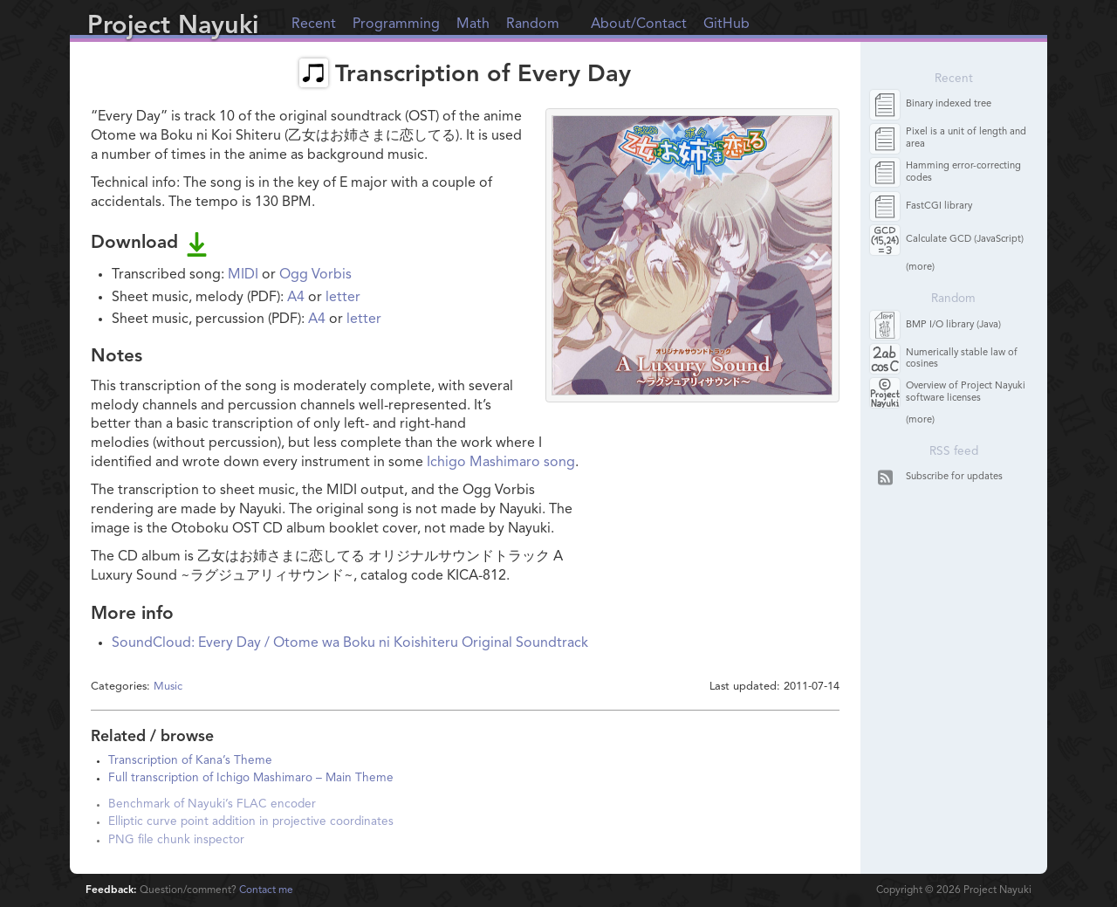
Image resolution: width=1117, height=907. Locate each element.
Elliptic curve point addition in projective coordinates (251, 822)
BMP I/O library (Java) (953, 325)
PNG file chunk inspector (176, 840)
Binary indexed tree (948, 104)
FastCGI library (939, 206)
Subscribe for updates (954, 477)
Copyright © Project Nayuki (953, 890)
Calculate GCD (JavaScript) (965, 239)
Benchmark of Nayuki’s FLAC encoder (212, 804)
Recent (313, 24)
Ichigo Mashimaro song (501, 463)
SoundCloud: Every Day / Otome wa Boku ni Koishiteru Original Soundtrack (350, 643)
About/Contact (639, 24)
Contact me (266, 890)
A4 (296, 298)
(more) (920, 267)
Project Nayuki (172, 26)
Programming (396, 24)
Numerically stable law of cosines (962, 358)
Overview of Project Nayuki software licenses (965, 391)
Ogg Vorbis (315, 275)
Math (473, 24)
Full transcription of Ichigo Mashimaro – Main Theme (251, 778)
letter (343, 298)
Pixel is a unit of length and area (966, 137)
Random (532, 24)
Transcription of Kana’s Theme (190, 760)
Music (168, 686)
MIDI (243, 275)
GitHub (726, 24)
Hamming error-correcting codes (963, 171)
